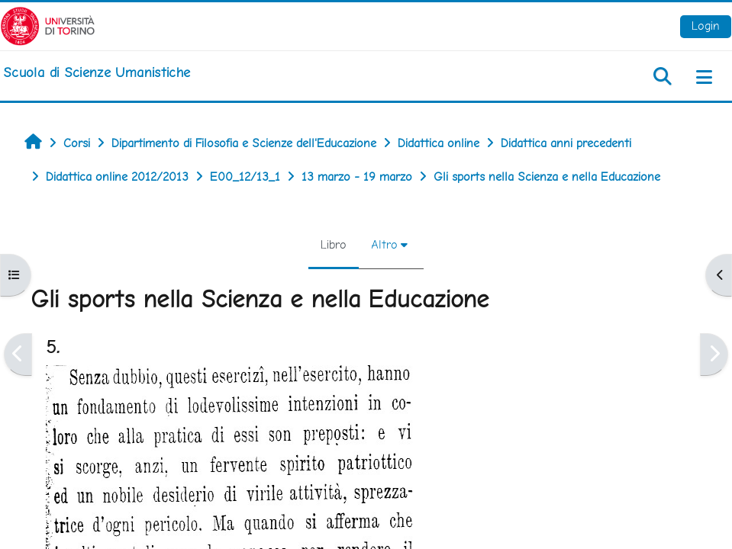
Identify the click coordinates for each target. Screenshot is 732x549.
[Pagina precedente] (18, 354)
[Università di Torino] (47, 25)
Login (706, 25)
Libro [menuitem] (334, 244)
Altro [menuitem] (384, 244)
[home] (96, 72)
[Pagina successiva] (714, 354)
